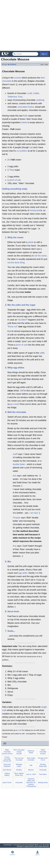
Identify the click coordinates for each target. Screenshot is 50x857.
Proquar (16, 517)
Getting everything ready (14, 189)
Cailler (36, 93)
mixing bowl (35, 210)
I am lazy (33, 513)
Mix (9, 561)
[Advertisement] (25, 25)
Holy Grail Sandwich (7, 765)
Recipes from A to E (43, 759)
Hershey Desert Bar (43, 765)
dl (10, 160)
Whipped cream (19, 765)
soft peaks (19, 782)
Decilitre (19, 770)
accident (23, 320)
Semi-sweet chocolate (31, 759)
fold (37, 573)
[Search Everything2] (25, 54)
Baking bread (43, 782)
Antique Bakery (7, 774)
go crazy (14, 404)
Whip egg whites (15, 368)
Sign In (44, 54)
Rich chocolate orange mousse (19, 752)
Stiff (22, 390)
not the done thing (16, 262)
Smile (10, 631)
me (14, 476)
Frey (20, 97)
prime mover (7, 782)
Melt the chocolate (16, 412)
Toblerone (12, 97)
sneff (15, 454)
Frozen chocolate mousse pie (7, 759)
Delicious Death (31, 752)
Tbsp (11, 170)
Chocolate (43, 770)
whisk (30, 242)
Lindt (29, 93)
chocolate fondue (26, 107)
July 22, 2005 (31, 774)
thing (4, 64)
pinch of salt (15, 180)
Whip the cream (15, 237)
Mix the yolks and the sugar (21, 305)
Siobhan (13, 64)
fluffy (25, 116)
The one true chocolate (19, 759)
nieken (24, 122)
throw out (12, 326)
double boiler (19, 464)
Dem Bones (7, 770)
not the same (40, 256)
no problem (22, 151)
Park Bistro (43, 774)
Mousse (31, 770)
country (17, 78)
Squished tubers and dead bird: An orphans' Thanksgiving (31, 782)
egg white (22, 573)
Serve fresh (13, 611)
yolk (41, 353)
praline (40, 100)
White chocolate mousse (42, 752)
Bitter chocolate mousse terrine (7, 752)
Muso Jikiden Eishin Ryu (19, 774)
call (31, 147)
